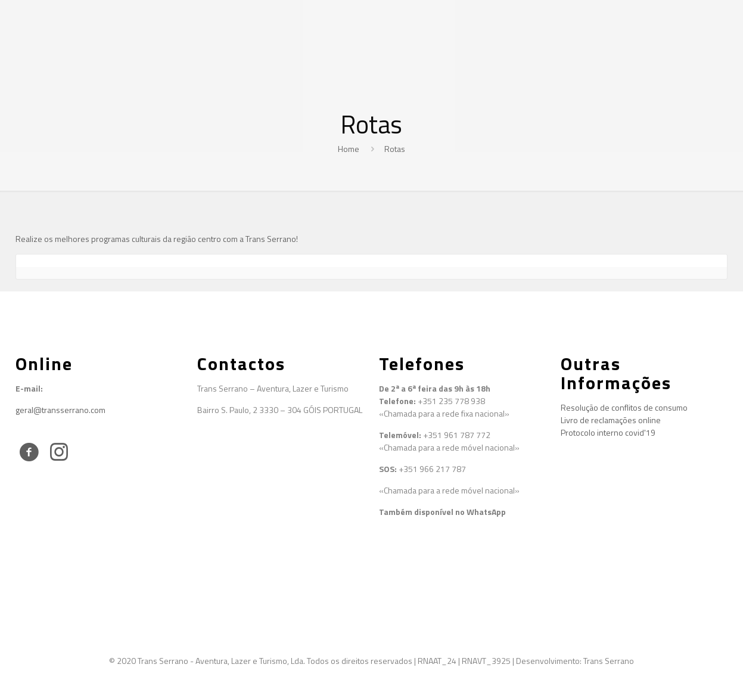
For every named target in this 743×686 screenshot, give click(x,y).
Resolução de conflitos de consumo (624, 407)
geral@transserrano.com (60, 409)
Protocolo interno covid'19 (608, 432)
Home (348, 148)
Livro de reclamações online (611, 420)
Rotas (394, 148)
